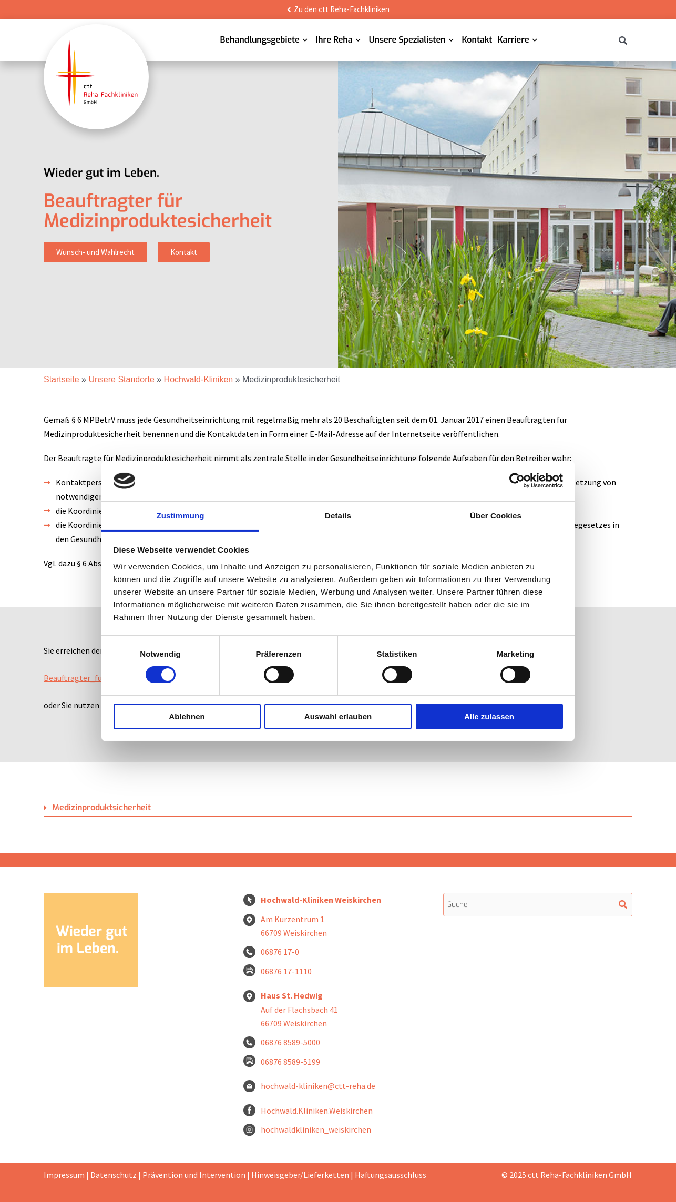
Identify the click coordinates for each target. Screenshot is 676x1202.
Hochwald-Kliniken (198, 379)
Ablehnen (186, 716)
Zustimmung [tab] (180, 515)
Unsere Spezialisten (407, 39)
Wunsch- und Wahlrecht (95, 252)
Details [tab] (338, 515)
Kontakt (477, 39)
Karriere (513, 39)
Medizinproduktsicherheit (101, 807)
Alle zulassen (489, 716)
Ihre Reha (334, 39)
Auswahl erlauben (338, 716)
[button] (338, 808)
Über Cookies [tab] (495, 515)
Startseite (61, 379)
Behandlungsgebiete (259, 39)
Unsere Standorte (121, 379)
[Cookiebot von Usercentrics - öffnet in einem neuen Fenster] (517, 480)
